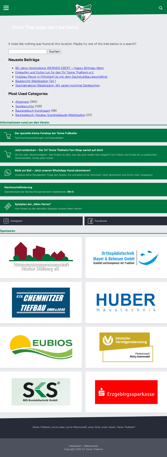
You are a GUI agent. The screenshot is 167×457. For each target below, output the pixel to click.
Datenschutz (91, 445)
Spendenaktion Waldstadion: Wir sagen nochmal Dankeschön (57, 85)
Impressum (75, 445)
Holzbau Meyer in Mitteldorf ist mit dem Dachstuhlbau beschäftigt (61, 77)
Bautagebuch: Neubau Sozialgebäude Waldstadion (50, 115)
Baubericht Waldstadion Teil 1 (35, 81)
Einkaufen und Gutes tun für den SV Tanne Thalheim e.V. (54, 72)
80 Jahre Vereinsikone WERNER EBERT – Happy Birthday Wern (59, 68)
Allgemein (22, 102)
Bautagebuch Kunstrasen (32, 111)
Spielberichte (24, 106)
